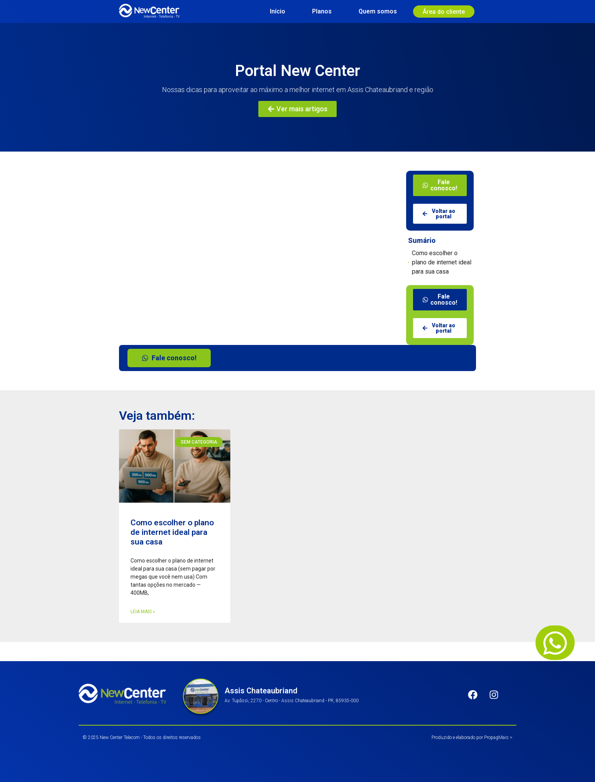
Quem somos (378, 11)
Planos (322, 11)
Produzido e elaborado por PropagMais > (471, 737)
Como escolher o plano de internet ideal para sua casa (441, 262)
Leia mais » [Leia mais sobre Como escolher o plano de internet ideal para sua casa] (143, 611)
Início (277, 11)
